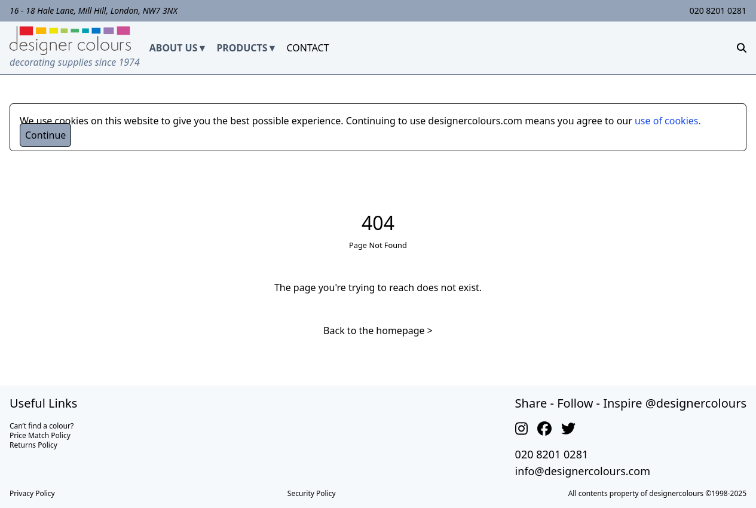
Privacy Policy (32, 493)
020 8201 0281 (718, 10)
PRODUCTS (241, 47)
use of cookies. (668, 120)
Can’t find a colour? (42, 426)
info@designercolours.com (582, 471)
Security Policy (311, 493)
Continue (45, 135)
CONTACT (307, 47)
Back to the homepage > (378, 330)
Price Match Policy (40, 435)
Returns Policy (33, 445)
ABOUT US (173, 47)
